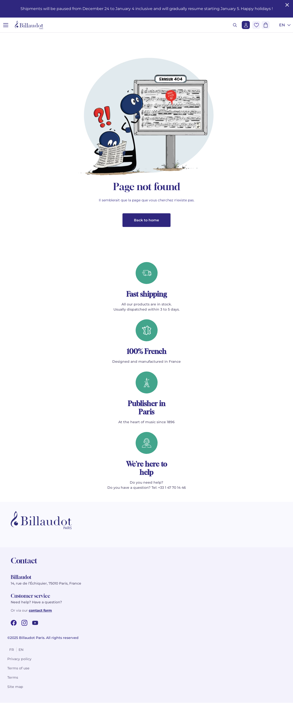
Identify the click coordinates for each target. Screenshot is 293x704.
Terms (12, 678)
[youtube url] (35, 624)
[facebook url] (14, 624)
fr (11, 651)
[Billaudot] (29, 25)
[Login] (246, 25)
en (21, 651)
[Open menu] (5, 25)
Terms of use (18, 669)
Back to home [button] (146, 221)
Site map (15, 688)
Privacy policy (19, 660)
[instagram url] (24, 624)
